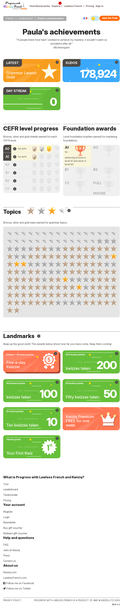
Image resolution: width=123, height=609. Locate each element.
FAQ (5, 544)
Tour (6, 484)
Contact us (9, 560)
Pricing (90, 6)
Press (6, 555)
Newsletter (9, 522)
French (9, 18)
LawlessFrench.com (15, 577)
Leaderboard (26, 18)
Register (8, 511)
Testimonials (10, 494)
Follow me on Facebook (18, 583)
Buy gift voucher (12, 527)
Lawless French (74, 6)
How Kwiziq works (40, 6)
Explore (57, 6)
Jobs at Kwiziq (11, 550)
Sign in (99, 6)
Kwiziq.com (9, 572)
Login (6, 517)
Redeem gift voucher (15, 533)
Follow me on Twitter (17, 588)
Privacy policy (12, 600)
